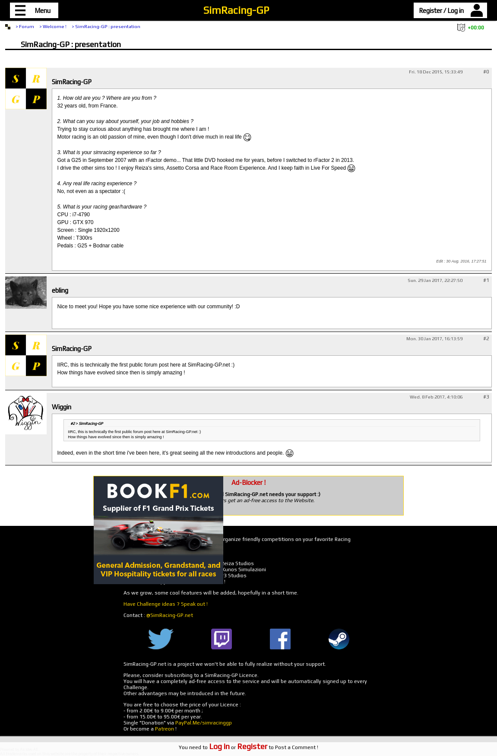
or (238, 747)
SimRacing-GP (236, 10)
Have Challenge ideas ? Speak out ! (165, 604)
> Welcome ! (52, 26)
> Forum (25, 26)
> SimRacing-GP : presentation (106, 26)
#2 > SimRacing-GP (86, 423)
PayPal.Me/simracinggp (203, 723)
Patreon (164, 729)
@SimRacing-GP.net (169, 615)
